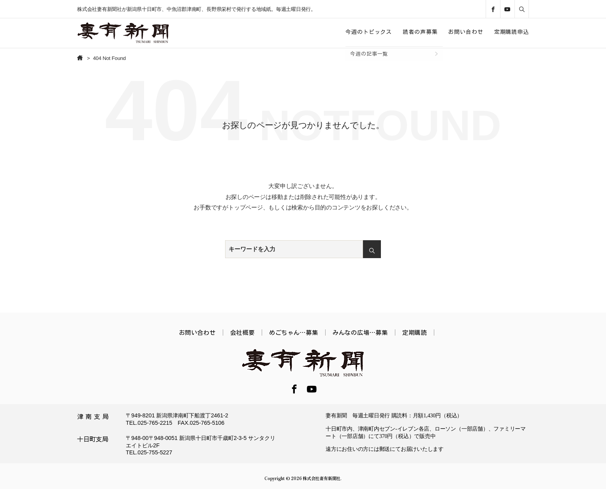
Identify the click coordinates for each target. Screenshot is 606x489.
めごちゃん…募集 (293, 332)
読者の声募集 (420, 32)
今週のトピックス (368, 32)
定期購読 (414, 332)
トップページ (245, 207)
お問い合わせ (465, 32)
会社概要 (242, 332)
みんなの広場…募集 (360, 332)
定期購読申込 (511, 32)
